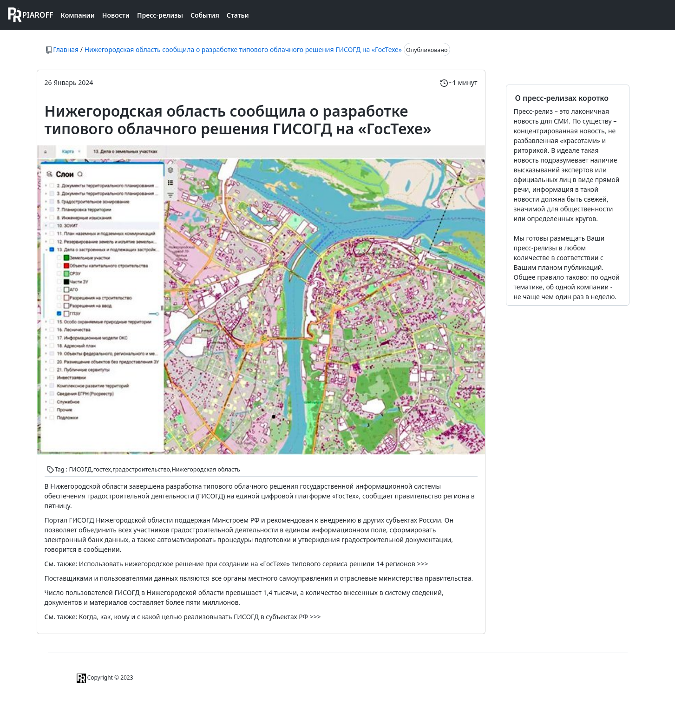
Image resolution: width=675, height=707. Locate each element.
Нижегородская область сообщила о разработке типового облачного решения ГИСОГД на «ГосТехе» (243, 49)
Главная (66, 49)
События (204, 15)
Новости (116, 15)
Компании (78, 15)
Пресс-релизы (160, 15)
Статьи (238, 15)
